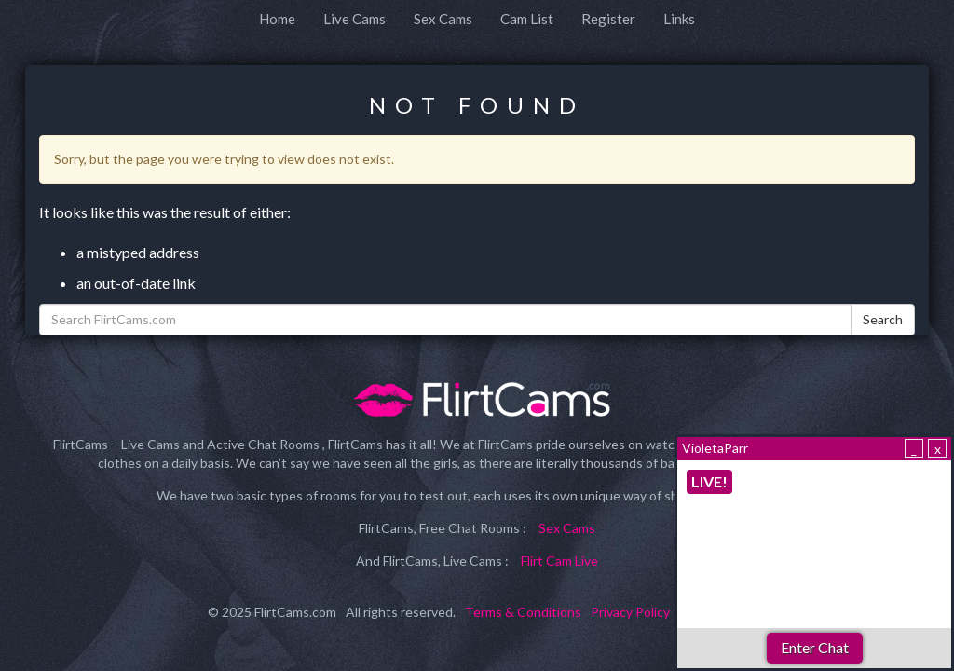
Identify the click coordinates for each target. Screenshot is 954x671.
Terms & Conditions (523, 612)
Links (679, 18)
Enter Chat (815, 647)
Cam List (526, 18)
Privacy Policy (630, 612)
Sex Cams (443, 18)
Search (883, 319)
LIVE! (709, 481)
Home (277, 18)
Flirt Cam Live (559, 560)
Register (608, 18)
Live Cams (354, 18)
